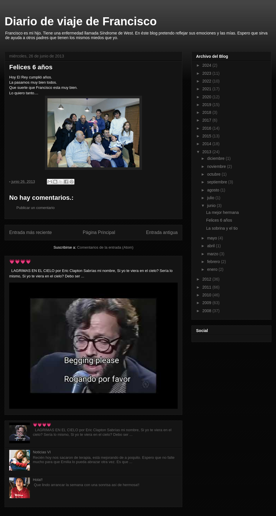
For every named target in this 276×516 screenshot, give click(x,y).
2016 (207, 128)
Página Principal (99, 232)
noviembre (217, 166)
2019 (207, 104)
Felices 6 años (219, 220)
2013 (207, 151)
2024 (207, 65)
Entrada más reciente (30, 232)
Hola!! (38, 479)
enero (212, 269)
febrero (214, 261)
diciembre (216, 158)
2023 (207, 73)
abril (211, 245)
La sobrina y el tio (222, 228)
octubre (214, 174)
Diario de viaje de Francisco (81, 21)
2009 (207, 302)
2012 (207, 279)
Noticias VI (42, 452)
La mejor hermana (222, 212)
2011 (207, 287)
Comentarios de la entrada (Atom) (105, 247)
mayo (212, 238)
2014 (207, 143)
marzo (213, 254)
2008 (207, 310)
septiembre (217, 182)
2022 (207, 81)
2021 (207, 89)
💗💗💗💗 (20, 261)
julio (211, 197)
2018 (207, 112)
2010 (207, 295)
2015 (207, 136)
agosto (213, 190)
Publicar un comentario (35, 208)
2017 (207, 120)
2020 (207, 97)
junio (211, 205)
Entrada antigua (162, 232)
